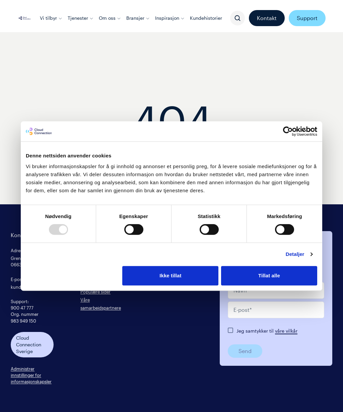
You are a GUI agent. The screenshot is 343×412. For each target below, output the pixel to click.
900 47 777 (22, 307)
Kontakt (267, 18)
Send (245, 351)
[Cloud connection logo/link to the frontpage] (25, 18)
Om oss (110, 18)
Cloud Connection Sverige (28, 344)
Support (307, 18)
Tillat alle (269, 275)
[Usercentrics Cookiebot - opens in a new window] (288, 131)
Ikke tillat (170, 275)
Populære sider (95, 291)
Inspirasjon (170, 18)
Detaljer (295, 254)
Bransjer (138, 18)
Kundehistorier (206, 18)
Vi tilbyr (51, 18)
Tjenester (80, 18)
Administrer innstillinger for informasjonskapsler (31, 375)
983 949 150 (23, 320)
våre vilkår (286, 331)
